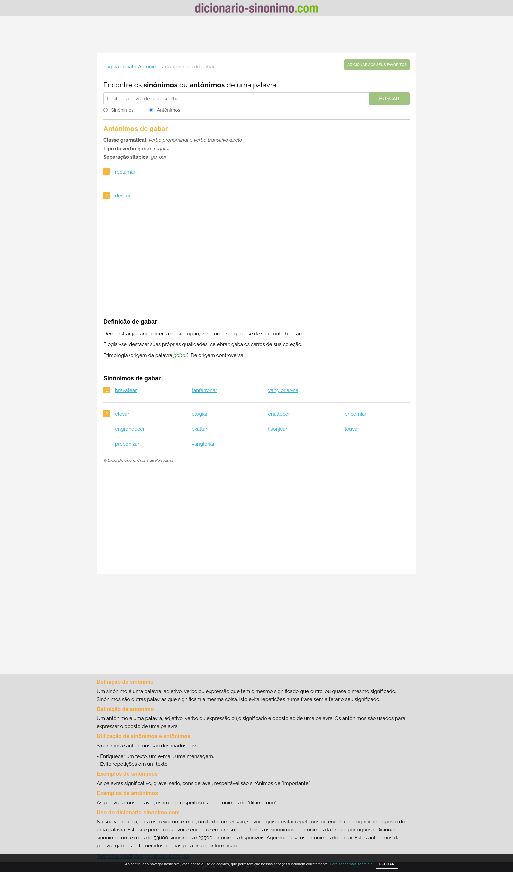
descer (123, 196)
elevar (122, 414)
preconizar (127, 444)
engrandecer (130, 429)
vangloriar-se (283, 390)
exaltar (199, 429)
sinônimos (161, 85)
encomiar (355, 414)
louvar (352, 429)
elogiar (200, 414)
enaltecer (279, 414)
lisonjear (277, 429)
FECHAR (387, 864)
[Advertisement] (256, 34)
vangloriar (203, 444)
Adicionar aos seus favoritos (377, 65)
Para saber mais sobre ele (351, 864)
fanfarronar (204, 390)
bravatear (126, 390)
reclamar (125, 172)
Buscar (389, 99)
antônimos (207, 85)
